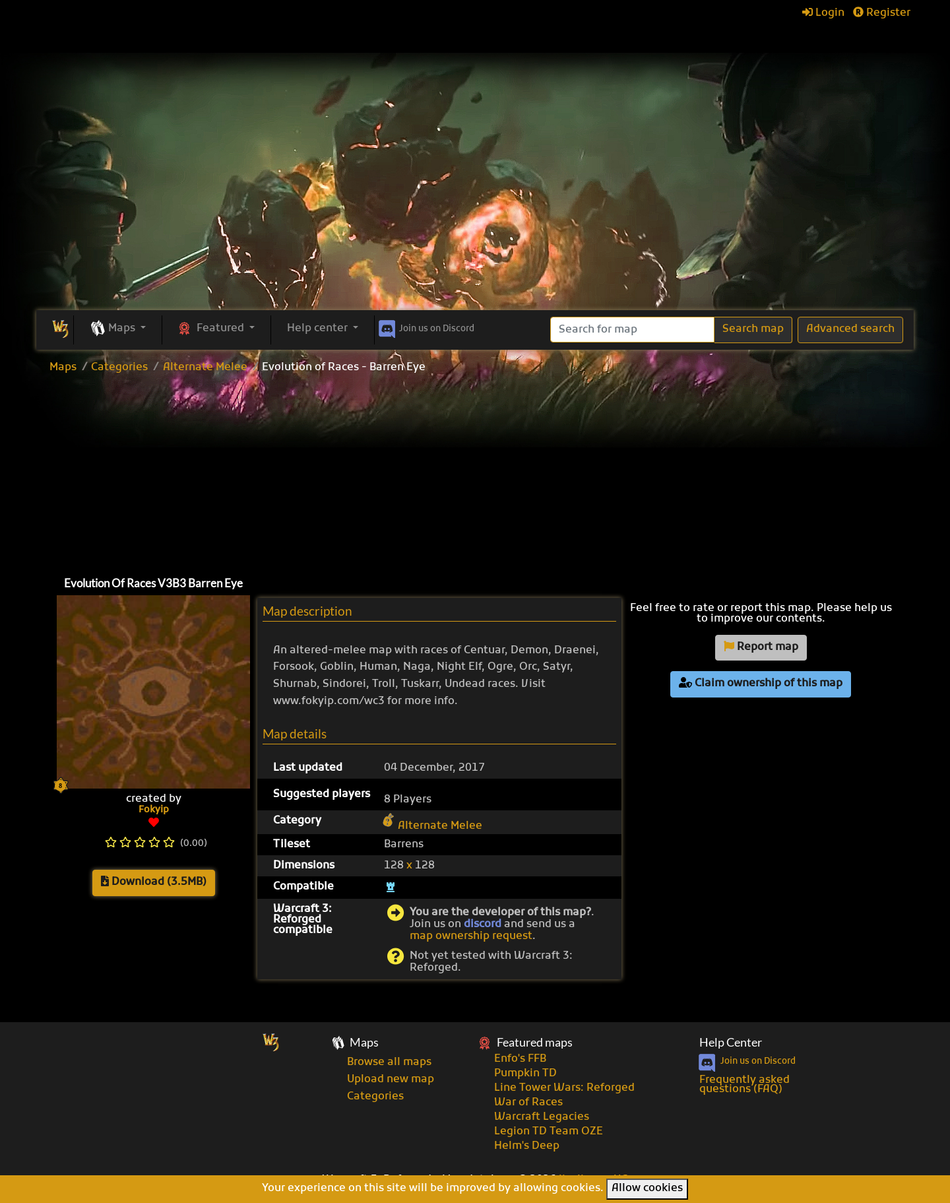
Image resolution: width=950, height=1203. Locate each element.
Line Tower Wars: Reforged (564, 1088)
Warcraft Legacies (541, 1117)
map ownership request (471, 936)
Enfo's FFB (520, 1059)
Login (823, 13)
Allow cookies (647, 1188)
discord (482, 924)
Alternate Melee (205, 367)
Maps (63, 367)
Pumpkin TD (525, 1073)
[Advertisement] (475, 211)
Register (881, 13)
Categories (119, 367)
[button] (118, 329)
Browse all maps (389, 1062)
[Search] (632, 329)
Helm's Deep (526, 1146)
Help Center (730, 1042)
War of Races (528, 1102)
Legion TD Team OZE (548, 1131)
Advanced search (850, 329)
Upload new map (390, 1079)
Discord (425, 326)
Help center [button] (318, 328)
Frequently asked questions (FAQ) (744, 1085)
